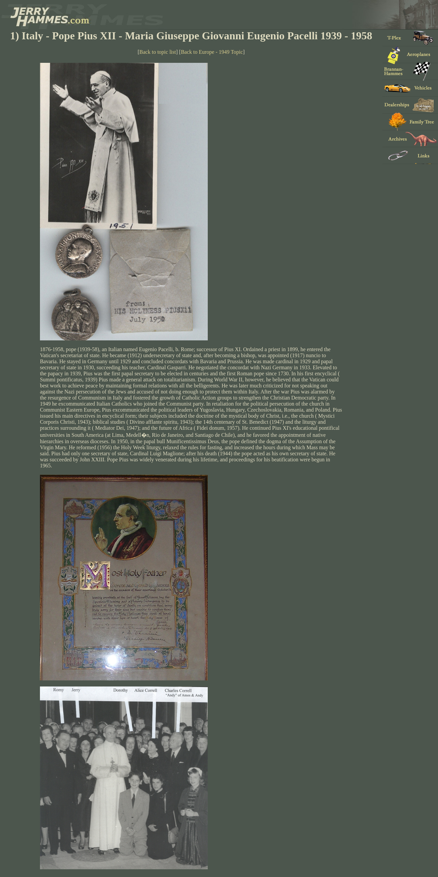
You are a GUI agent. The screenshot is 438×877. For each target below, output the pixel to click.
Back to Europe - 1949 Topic (212, 52)
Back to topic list (157, 52)
